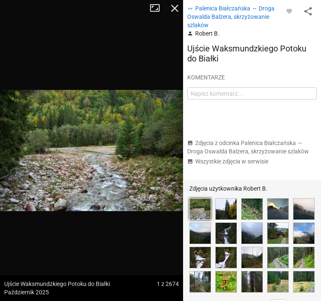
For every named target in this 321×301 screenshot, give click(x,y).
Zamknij (174, 8)
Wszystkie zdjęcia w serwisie (227, 161)
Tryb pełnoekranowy (158, 8)
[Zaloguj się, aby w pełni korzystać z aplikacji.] (289, 11)
